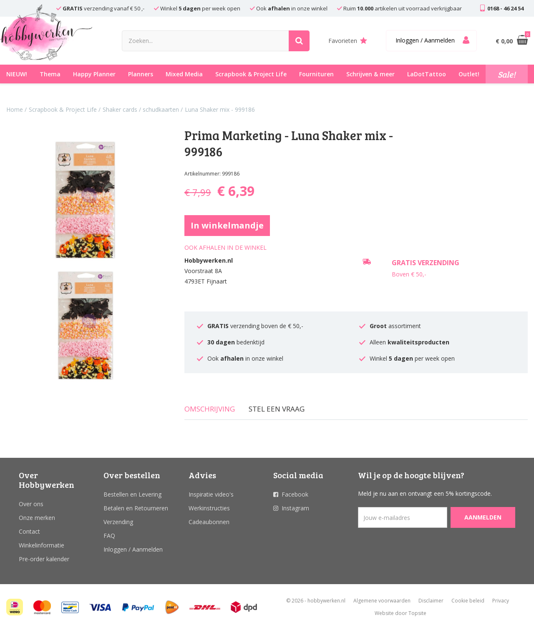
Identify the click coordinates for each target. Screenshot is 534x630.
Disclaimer (430, 600)
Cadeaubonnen (209, 522)
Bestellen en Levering (132, 494)
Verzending (118, 522)
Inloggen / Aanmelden (133, 549)
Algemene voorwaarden (382, 600)
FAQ (109, 536)
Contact (29, 531)
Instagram (295, 508)
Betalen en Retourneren (135, 508)
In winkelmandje (227, 225)
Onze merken (37, 518)
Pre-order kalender (44, 559)
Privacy (500, 600)
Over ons (31, 504)
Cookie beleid (467, 600)
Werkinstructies (209, 508)
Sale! (507, 74)
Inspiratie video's (211, 494)
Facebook (295, 494)
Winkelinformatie (41, 545)
